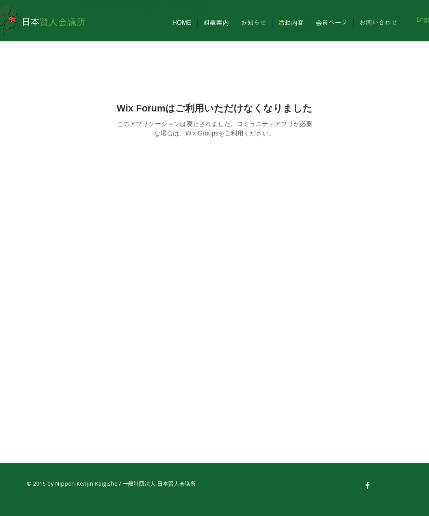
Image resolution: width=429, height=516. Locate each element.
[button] (216, 22)
